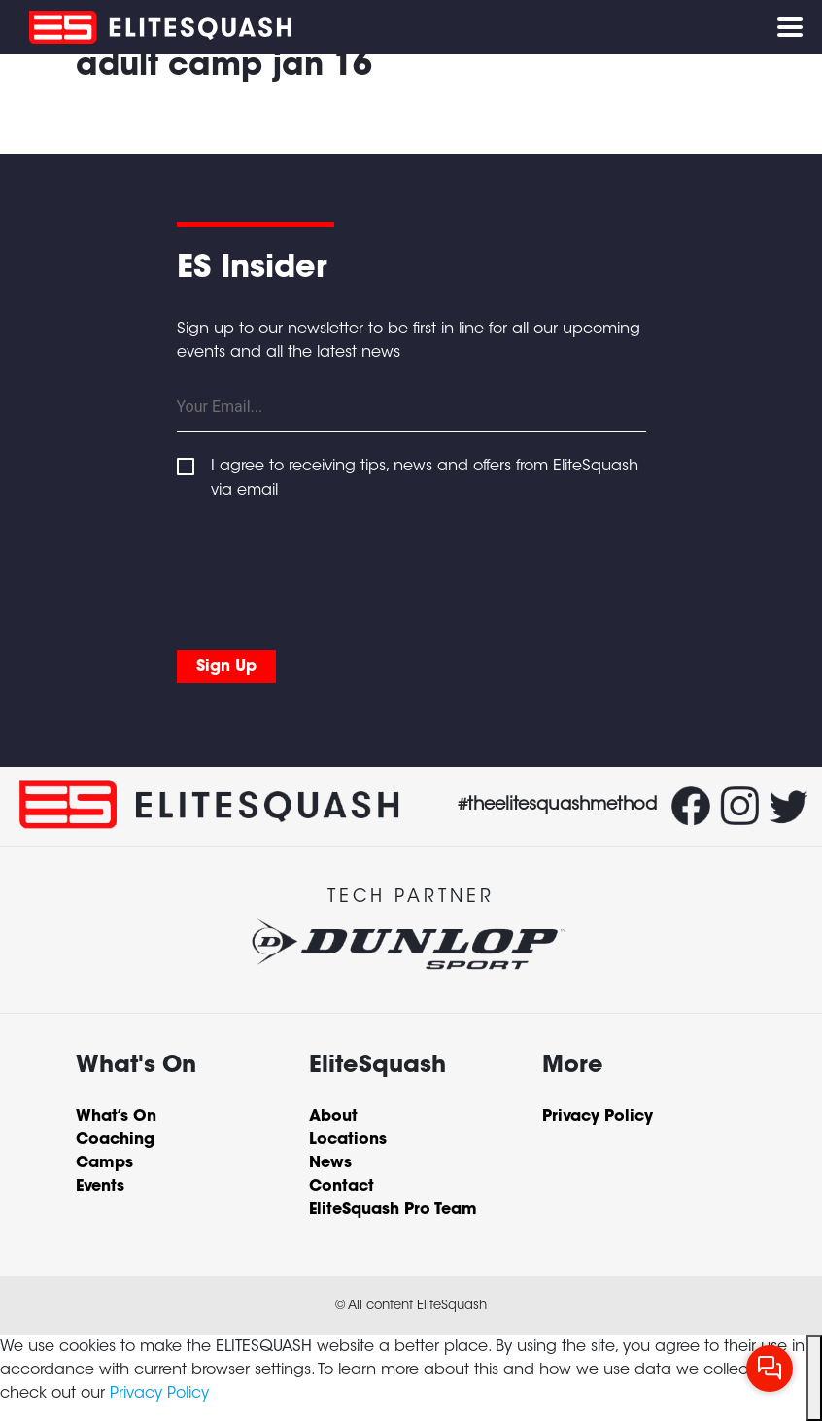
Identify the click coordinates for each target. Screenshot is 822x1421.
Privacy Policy (159, 1394)
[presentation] (324, 570)
